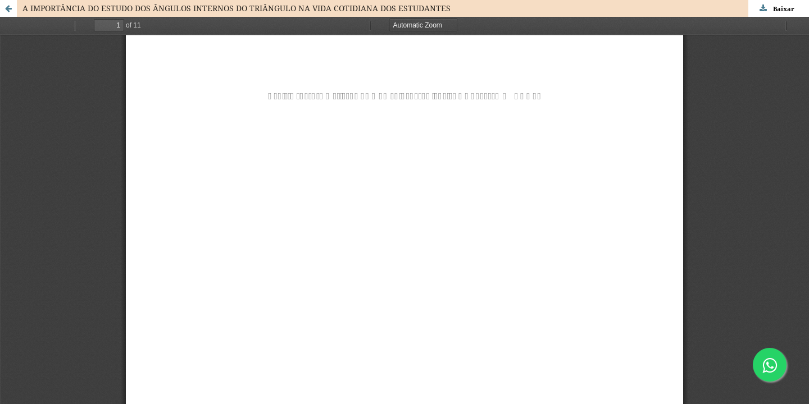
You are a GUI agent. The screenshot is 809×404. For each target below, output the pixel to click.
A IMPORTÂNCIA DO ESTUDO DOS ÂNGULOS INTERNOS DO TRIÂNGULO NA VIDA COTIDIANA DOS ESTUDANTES (236, 8)
